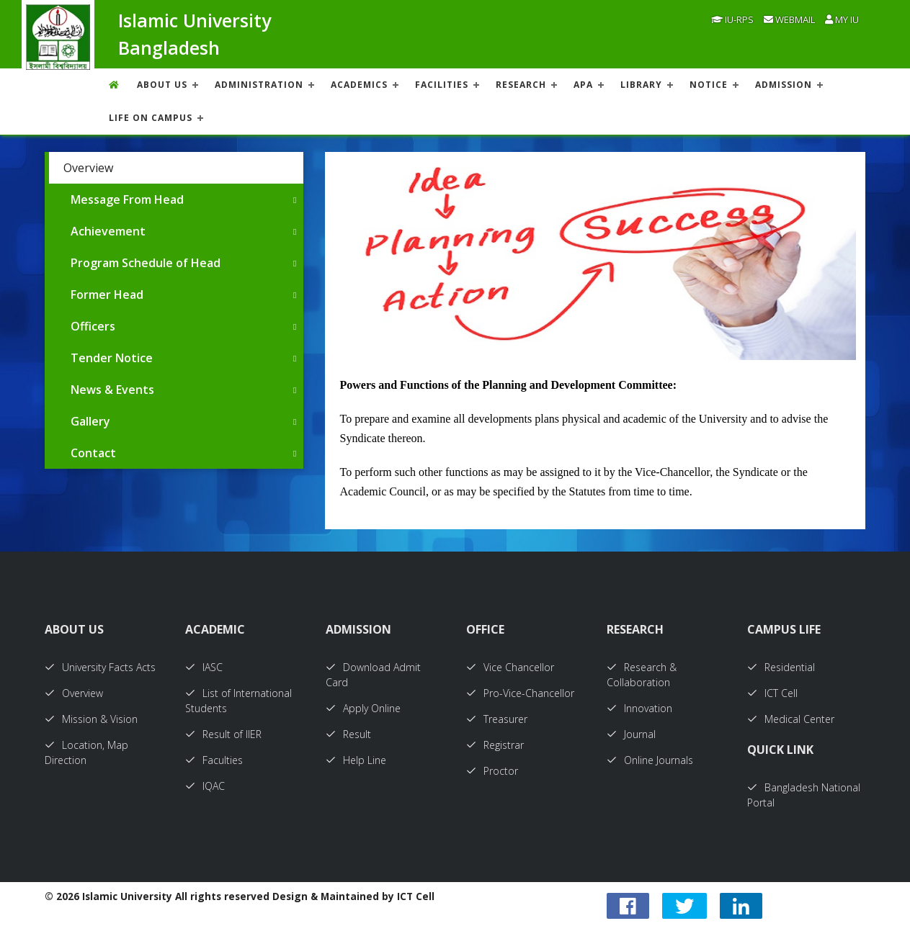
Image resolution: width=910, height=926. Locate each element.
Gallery (90, 421)
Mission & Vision (91, 719)
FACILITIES (441, 84)
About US (162, 84)
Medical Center (790, 719)
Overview (88, 168)
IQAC (205, 786)
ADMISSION (783, 84)
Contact (93, 453)
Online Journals (650, 760)
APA (583, 84)
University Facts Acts (100, 667)
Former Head (107, 294)
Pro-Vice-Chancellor (520, 693)
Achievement (108, 231)
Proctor (492, 771)
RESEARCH (521, 84)
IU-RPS (732, 19)
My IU (842, 19)
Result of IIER (223, 734)
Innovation (639, 708)
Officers (93, 326)
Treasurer (496, 719)
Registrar (495, 745)
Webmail (789, 19)
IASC (204, 667)
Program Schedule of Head (145, 263)
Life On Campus (150, 118)
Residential (781, 667)
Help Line (356, 760)
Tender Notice (112, 358)
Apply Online (363, 708)
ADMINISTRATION (259, 84)
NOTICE (709, 84)
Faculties (214, 760)
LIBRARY (641, 84)
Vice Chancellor (510, 667)
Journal (631, 734)
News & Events (112, 389)
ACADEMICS (359, 84)
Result (348, 734)
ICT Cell (772, 693)
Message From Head (127, 199)
